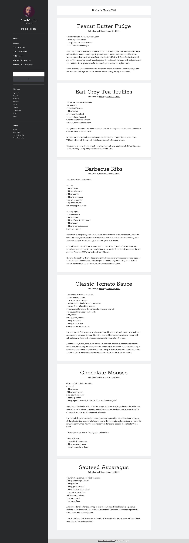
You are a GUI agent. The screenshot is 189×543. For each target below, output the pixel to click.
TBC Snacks (18, 56)
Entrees (16, 101)
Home (15, 38)
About (16, 43)
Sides (15, 113)
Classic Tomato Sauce (103, 284)
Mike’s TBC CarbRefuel (23, 64)
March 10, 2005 (113, 288)
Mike (101, 31)
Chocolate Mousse (104, 372)
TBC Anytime (19, 47)
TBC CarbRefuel (20, 51)
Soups (15, 116)
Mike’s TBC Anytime (21, 60)
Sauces (15, 107)
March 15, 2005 (113, 96)
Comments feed (18, 135)
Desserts (16, 99)
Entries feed (17, 132)
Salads (15, 104)
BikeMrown (28, 20)
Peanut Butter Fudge (104, 26)
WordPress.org (18, 138)
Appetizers (16, 93)
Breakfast (16, 96)
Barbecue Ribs (104, 169)
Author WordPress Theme (106, 541)
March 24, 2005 (113, 31)
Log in (15, 129)
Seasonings (17, 110)
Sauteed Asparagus (104, 467)
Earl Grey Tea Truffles (103, 91)
